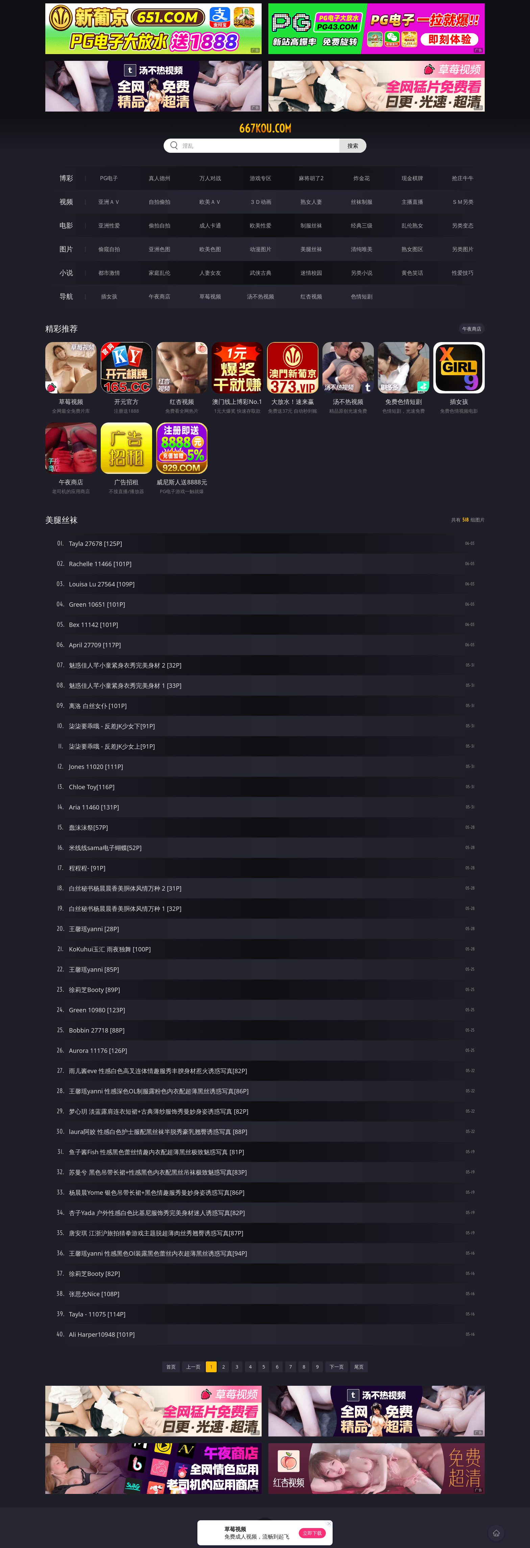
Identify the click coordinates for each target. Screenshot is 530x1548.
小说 (66, 272)
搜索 (352, 145)
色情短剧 (361, 296)
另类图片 (463, 249)
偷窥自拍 (109, 249)
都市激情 (109, 272)
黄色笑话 (412, 272)
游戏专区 (260, 178)
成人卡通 (210, 225)
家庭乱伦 (159, 272)
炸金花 (362, 178)
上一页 (193, 1366)
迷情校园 (311, 272)
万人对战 (210, 178)
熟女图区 (412, 249)
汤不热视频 (260, 296)
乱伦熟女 (412, 225)
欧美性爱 (260, 225)
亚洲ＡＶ (109, 201)
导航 (66, 296)
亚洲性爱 (109, 225)
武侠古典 (260, 272)
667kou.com (265, 128)
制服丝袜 (311, 225)
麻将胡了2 (311, 178)
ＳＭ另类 (463, 201)
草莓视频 (210, 296)
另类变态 (463, 225)
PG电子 (109, 178)
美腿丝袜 (311, 249)
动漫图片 (260, 249)
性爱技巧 (463, 272)
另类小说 (361, 272)
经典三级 (361, 225)
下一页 (337, 1366)
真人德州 (159, 178)
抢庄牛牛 (463, 178)
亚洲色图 (159, 249)
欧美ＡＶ (210, 201)
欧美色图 (210, 249)
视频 (66, 201)
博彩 (66, 178)
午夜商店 (159, 296)
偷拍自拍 (159, 225)
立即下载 (312, 1533)
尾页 (359, 1366)
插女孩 (109, 296)
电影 (66, 225)
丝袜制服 (361, 201)
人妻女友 (210, 272)
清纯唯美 (361, 249)
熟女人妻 (311, 201)
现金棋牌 (412, 178)
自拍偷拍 (159, 201)
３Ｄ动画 (260, 201)
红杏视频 (311, 296)
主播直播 (412, 201)
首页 (171, 1366)
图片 (66, 248)
